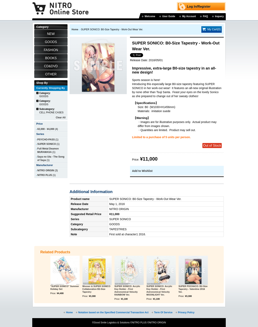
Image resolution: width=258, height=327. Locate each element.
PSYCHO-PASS (46, 139)
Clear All (61, 117)
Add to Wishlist (142, 170)
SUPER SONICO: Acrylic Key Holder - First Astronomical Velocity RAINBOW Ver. (127, 290)
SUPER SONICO (46, 144)
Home (75, 29)
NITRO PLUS (44, 175)
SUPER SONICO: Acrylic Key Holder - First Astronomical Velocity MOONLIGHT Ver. (159, 290)
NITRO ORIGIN (45, 170)
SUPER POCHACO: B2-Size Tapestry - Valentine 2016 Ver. (193, 289)
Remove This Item (37, 93)
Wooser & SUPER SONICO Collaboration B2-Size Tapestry (96, 289)
